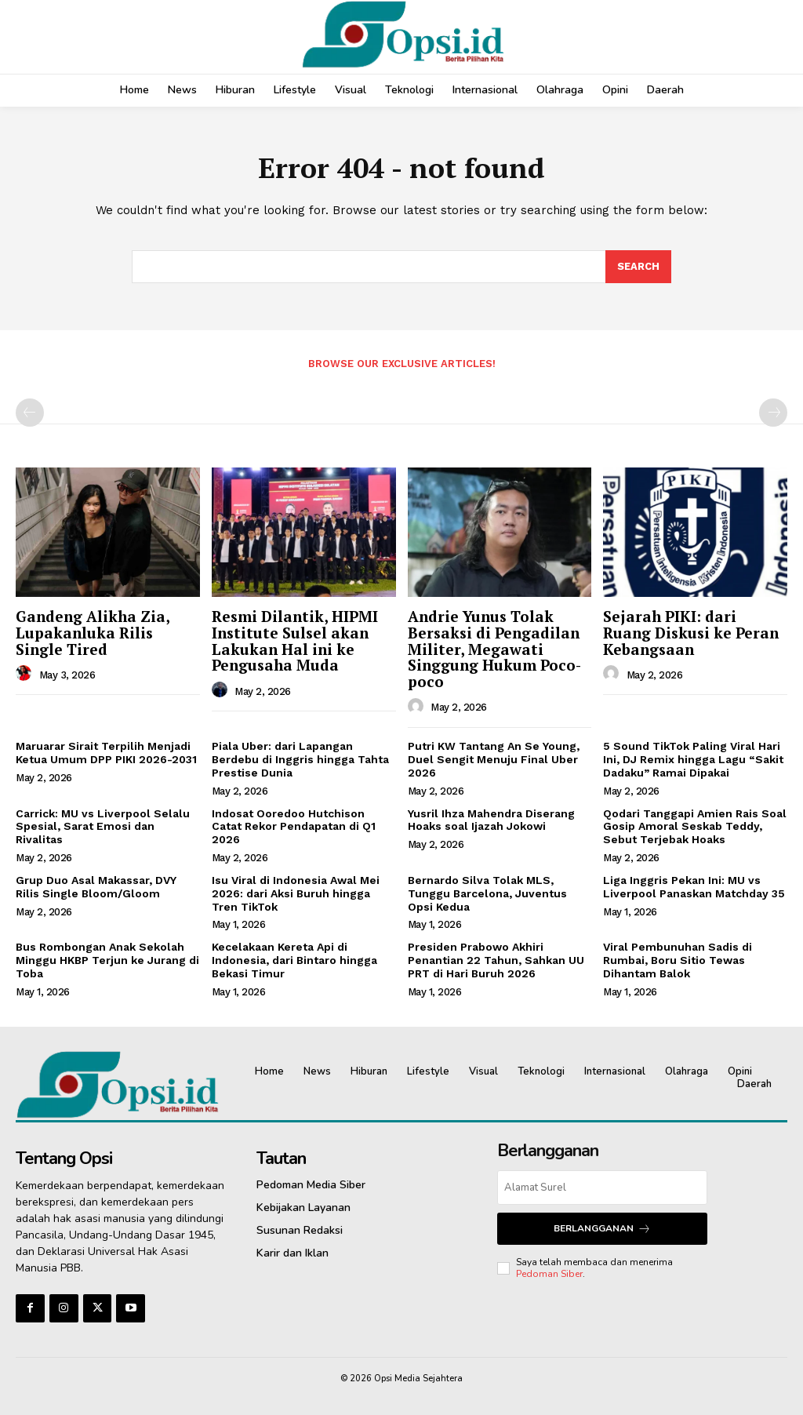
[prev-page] (30, 413)
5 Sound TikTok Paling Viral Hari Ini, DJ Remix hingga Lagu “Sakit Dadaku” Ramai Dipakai (693, 760)
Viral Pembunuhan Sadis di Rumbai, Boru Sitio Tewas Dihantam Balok (677, 960)
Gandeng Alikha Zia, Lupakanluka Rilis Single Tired (93, 632)
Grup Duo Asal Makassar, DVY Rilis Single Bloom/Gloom (96, 887)
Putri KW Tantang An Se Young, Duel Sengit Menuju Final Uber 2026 (494, 760)
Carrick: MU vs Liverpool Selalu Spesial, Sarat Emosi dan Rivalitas (103, 826)
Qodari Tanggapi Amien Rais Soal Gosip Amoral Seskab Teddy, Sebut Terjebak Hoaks (695, 826)
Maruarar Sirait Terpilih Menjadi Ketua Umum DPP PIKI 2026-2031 (106, 753)
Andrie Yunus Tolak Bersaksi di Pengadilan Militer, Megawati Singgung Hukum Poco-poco (494, 649)
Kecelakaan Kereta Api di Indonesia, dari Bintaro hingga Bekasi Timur (294, 960)
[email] (602, 1187)
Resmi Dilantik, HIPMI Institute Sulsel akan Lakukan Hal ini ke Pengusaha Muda (295, 640)
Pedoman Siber (549, 1273)
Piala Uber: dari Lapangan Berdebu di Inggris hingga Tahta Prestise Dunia (300, 760)
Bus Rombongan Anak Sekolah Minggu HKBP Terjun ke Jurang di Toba (107, 960)
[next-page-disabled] (773, 413)
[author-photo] (26, 674)
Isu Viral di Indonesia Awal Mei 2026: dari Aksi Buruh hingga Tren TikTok (296, 893)
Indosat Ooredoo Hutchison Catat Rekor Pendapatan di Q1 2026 (294, 826)
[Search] (638, 266)
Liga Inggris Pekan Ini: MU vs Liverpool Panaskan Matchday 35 (694, 887)
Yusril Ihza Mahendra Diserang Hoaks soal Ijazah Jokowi (491, 820)
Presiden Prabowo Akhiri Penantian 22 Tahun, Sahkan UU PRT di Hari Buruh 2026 (496, 960)
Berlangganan (602, 1228)
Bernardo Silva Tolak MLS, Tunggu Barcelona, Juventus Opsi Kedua (487, 893)
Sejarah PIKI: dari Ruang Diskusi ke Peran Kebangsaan (691, 632)
